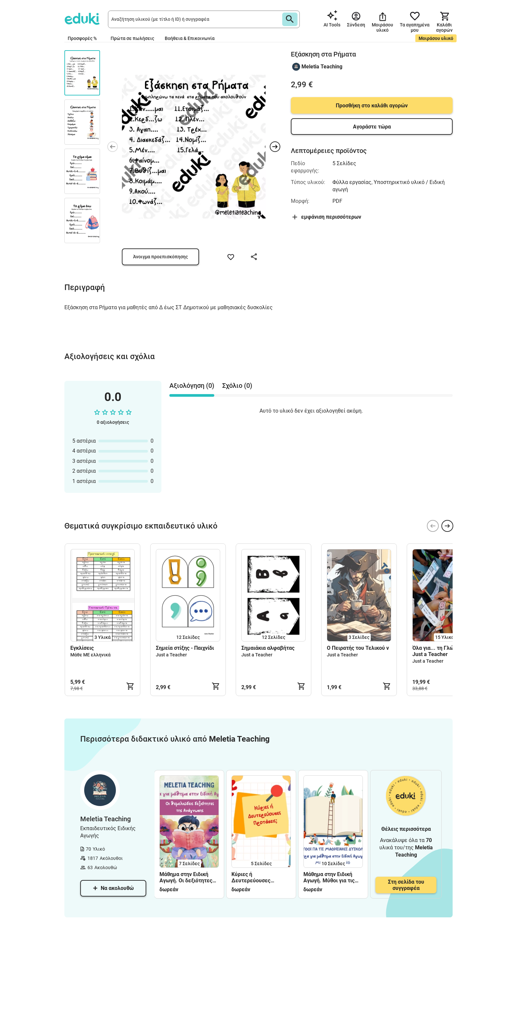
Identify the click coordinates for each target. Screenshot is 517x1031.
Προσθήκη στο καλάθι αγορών (372, 105)
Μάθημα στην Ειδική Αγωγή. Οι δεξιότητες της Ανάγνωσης (185, 877)
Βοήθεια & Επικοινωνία (190, 38)
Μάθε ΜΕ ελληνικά (90, 654)
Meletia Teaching (321, 66)
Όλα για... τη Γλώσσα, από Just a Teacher (443, 651)
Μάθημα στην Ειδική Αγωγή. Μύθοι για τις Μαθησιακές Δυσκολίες (332, 877)
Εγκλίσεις (82, 648)
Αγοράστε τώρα (372, 127)
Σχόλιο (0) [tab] (237, 385)
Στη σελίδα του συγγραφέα (406, 885)
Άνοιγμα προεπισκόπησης (160, 256)
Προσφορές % (82, 38)
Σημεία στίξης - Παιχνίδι (185, 648)
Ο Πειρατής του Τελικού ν (358, 648)
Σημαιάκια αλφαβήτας (267, 648)
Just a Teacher (171, 654)
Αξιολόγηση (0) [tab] (191, 385)
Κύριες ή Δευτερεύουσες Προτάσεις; (250, 877)
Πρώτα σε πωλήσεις (132, 38)
